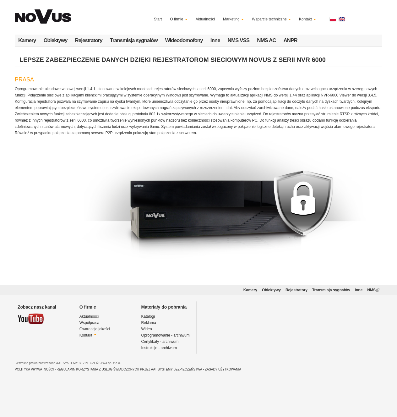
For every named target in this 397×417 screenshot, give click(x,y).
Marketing (233, 19)
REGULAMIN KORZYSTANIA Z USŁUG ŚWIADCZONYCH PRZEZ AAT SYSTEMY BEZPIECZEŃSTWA (129, 369)
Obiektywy (55, 40)
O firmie (178, 19)
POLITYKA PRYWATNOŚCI (34, 369)
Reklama (148, 323)
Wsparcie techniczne (271, 19)
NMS (373, 290)
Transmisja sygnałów (134, 40)
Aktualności (205, 19)
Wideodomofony (184, 40)
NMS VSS (239, 40)
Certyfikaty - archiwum (160, 341)
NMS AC (266, 40)
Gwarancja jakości (94, 329)
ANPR (290, 40)
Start (158, 19)
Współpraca (89, 323)
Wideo (146, 329)
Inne (215, 40)
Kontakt (307, 19)
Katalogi (148, 316)
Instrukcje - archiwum (159, 348)
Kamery (27, 40)
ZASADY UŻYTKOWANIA (223, 369)
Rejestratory (88, 40)
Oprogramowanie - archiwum (165, 335)
